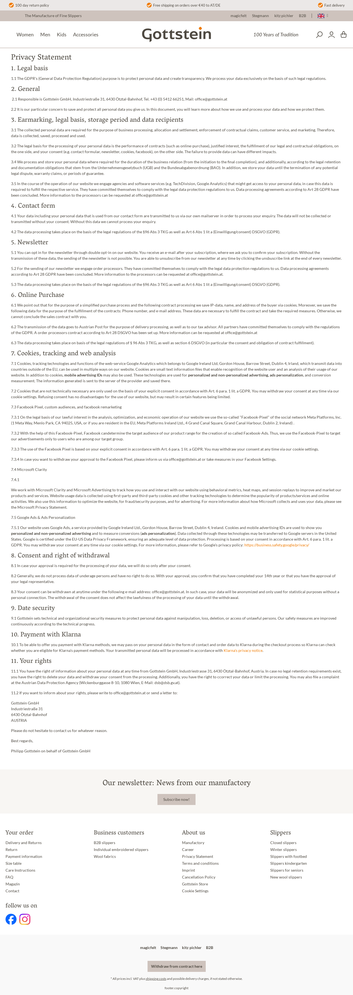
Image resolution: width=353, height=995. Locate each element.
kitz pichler (283, 15)
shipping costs (156, 978)
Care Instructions (20, 870)
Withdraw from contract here (176, 966)
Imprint (188, 870)
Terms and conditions (200, 863)
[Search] (319, 35)
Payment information (24, 856)
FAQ (9, 877)
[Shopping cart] (343, 35)
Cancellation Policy (198, 877)
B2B (302, 15)
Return (11, 849)
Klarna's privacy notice (243, 650)
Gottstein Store (195, 884)
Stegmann (260, 15)
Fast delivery (334, 5)
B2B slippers (104, 843)
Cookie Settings (195, 891)
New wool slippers (286, 877)
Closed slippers (283, 843)
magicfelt (239, 15)
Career (188, 849)
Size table (14, 863)
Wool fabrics (105, 856)
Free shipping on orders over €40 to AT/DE (187, 5)
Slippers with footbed (288, 856)
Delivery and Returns (24, 843)
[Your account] (331, 35)
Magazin (13, 884)
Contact (12, 891)
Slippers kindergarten (288, 863)
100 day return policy (32, 5)
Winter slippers (283, 849)
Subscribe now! (176, 799)
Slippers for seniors (286, 870)
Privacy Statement (197, 856)
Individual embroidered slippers (121, 849)
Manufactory (193, 843)
